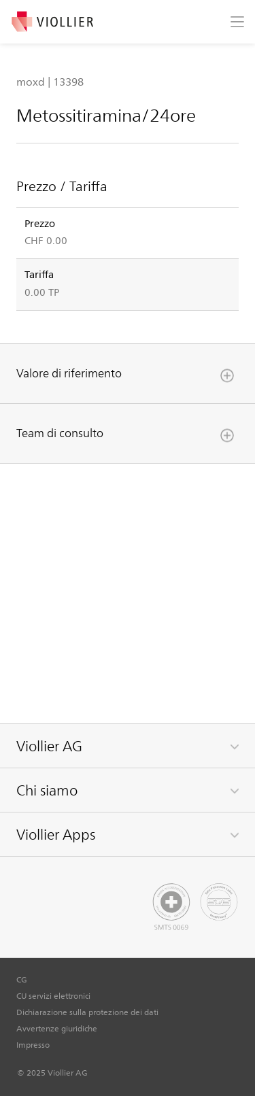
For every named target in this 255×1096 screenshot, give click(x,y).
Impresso (33, 1044)
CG (21, 979)
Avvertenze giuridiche (56, 1028)
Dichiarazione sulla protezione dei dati (87, 1011)
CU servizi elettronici (53, 995)
